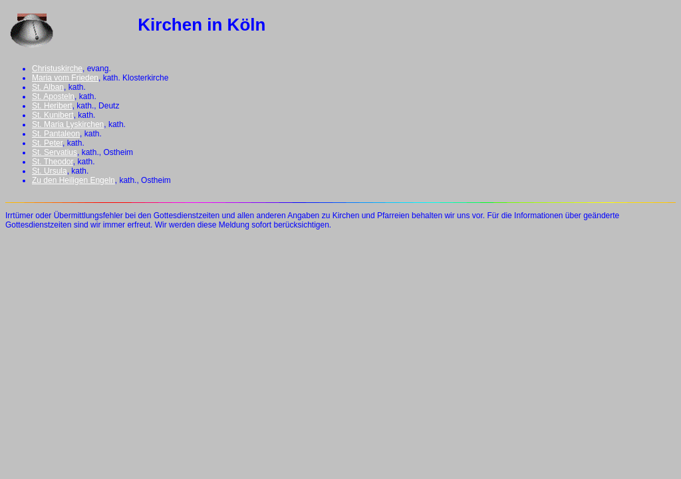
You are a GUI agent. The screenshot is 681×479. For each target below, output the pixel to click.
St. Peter (47, 143)
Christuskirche (57, 68)
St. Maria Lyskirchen (68, 124)
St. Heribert (52, 105)
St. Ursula (49, 171)
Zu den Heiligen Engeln (73, 180)
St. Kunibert (53, 115)
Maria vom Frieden (65, 77)
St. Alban (48, 87)
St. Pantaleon (56, 133)
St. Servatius (54, 152)
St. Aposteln (53, 96)
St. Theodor (52, 161)
